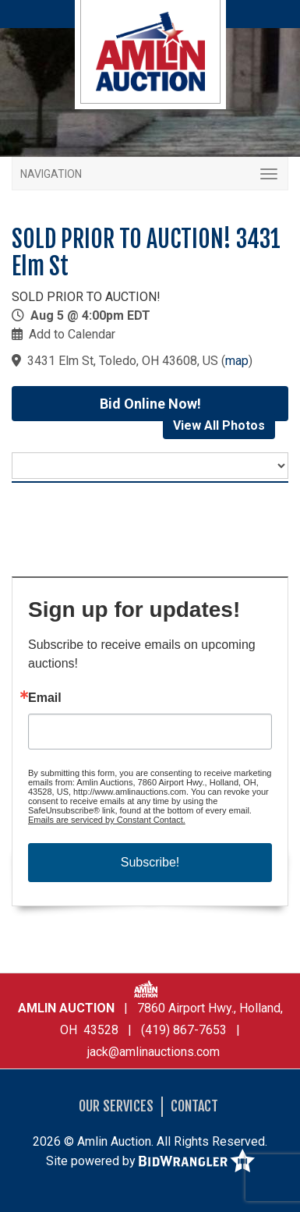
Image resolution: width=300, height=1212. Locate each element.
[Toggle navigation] (150, 173)
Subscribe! (150, 862)
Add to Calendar (72, 334)
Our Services (116, 1106)
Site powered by (150, 1161)
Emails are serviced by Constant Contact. (106, 819)
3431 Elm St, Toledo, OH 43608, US (122, 360)
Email (45, 698)
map (237, 360)
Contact (194, 1106)
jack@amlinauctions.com (153, 1051)
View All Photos (219, 425)
